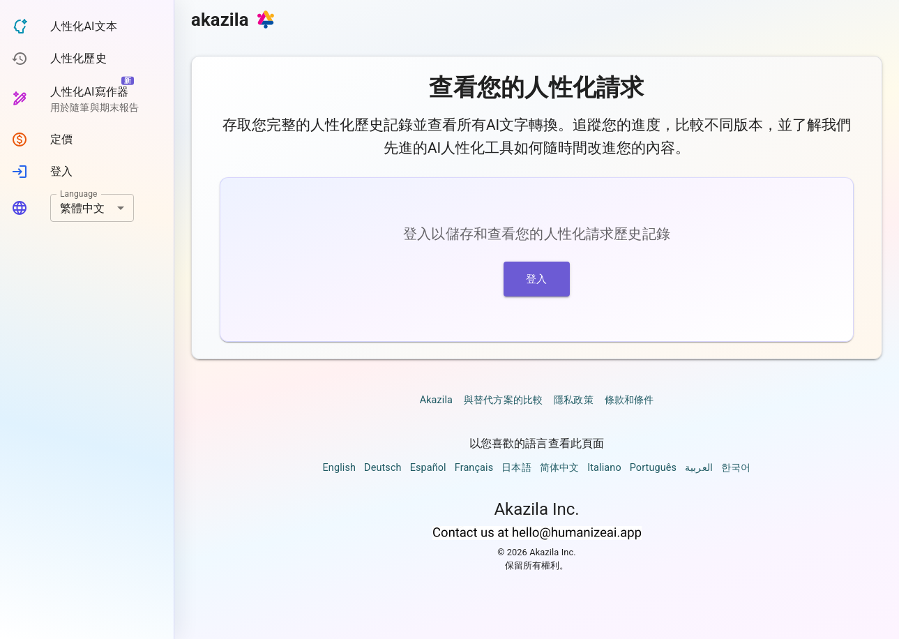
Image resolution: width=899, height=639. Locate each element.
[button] (87, 26)
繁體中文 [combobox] (82, 208)
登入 (536, 279)
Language (79, 194)
